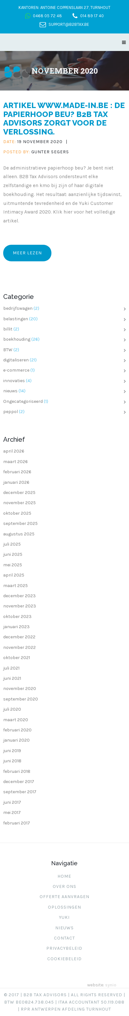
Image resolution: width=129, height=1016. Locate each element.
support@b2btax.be (69, 24)
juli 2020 (12, 709)
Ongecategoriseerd (23, 401)
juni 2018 (12, 761)
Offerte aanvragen (64, 896)
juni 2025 (12, 554)
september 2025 (20, 523)
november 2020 (19, 688)
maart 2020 (15, 719)
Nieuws (64, 928)
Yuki (64, 917)
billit (7, 329)
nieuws (10, 391)
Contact (64, 938)
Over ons (64, 886)
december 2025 (19, 492)
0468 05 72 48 (47, 15)
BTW (7, 349)
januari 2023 (16, 626)
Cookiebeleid (64, 959)
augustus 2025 (18, 534)
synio (110, 985)
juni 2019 (12, 750)
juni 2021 (12, 678)
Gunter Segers (50, 152)
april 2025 (13, 575)
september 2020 (20, 699)
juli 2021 (11, 668)
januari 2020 (16, 740)
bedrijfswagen (18, 308)
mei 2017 (12, 812)
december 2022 (19, 637)
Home (64, 876)
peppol (10, 411)
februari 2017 (16, 823)
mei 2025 (12, 565)
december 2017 (18, 781)
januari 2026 (16, 482)
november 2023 (19, 606)
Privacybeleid (64, 948)
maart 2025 (15, 585)
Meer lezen (27, 253)
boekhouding (16, 339)
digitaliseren (16, 360)
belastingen (15, 319)
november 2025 (19, 502)
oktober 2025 (17, 513)
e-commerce (16, 370)
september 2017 (19, 792)
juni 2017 (12, 802)
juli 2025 (12, 544)
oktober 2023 (17, 616)
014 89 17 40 (92, 15)
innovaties (14, 380)
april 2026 (13, 451)
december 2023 (19, 596)
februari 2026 (17, 472)
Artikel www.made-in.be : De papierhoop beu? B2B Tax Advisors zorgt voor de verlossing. (64, 118)
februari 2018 (16, 771)
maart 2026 (15, 461)
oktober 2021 (16, 657)
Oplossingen (64, 907)
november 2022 (19, 647)
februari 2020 (17, 730)
